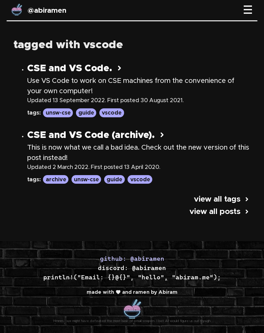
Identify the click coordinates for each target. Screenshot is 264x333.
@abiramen (47, 10)
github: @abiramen (132, 258)
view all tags (222, 199)
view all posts (220, 212)
